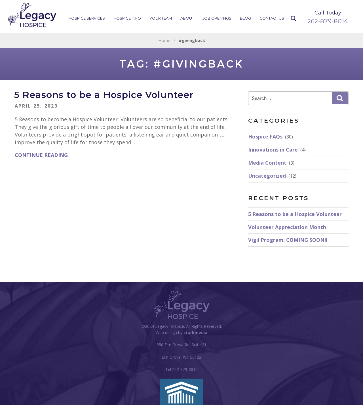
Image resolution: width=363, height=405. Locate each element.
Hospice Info (127, 18)
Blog (245, 18)
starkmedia (195, 332)
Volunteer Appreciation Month (287, 227)
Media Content (267, 162)
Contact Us (271, 18)
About (187, 18)
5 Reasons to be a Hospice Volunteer (104, 94)
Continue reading (41, 155)
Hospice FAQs (265, 136)
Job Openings (216, 18)
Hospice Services (86, 18)
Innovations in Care (273, 149)
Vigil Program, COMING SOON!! (287, 239)
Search (293, 18)
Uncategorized (267, 175)
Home (164, 40)
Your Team (160, 18)
